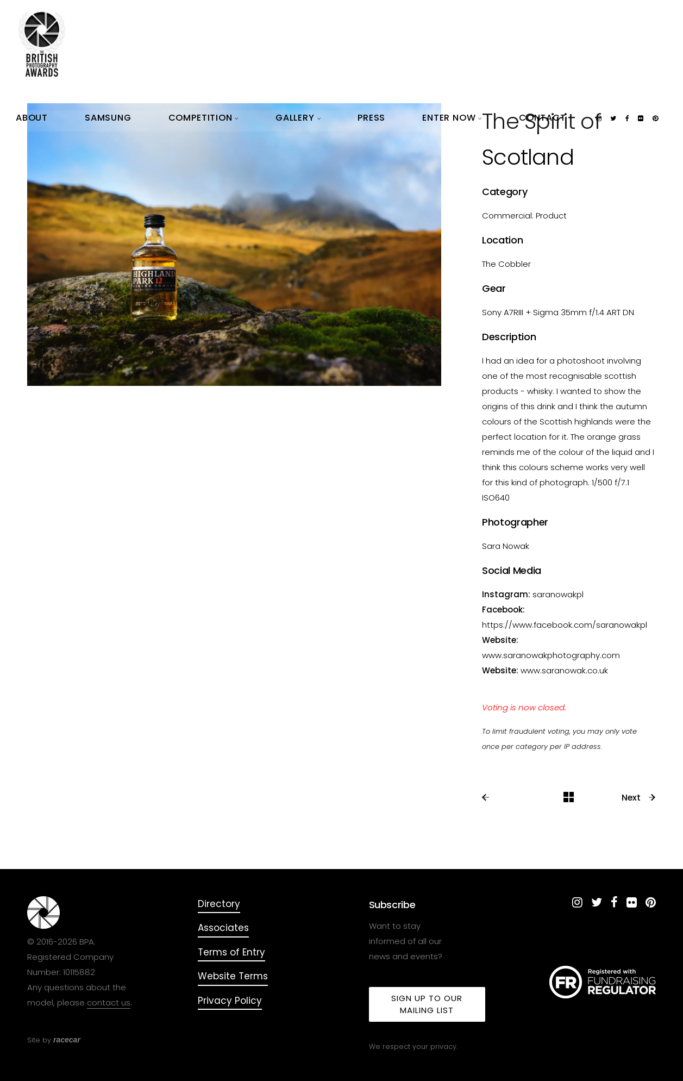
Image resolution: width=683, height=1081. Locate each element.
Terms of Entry (231, 952)
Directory (219, 903)
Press (466, 21)
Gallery (429, 21)
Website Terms (233, 976)
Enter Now (508, 21)
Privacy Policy (230, 1000)
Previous (506, 798)
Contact (559, 21)
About (283, 21)
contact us (108, 1002)
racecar (66, 1039)
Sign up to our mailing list (426, 1004)
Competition (375, 21)
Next (639, 798)
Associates (223, 927)
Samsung (322, 21)
